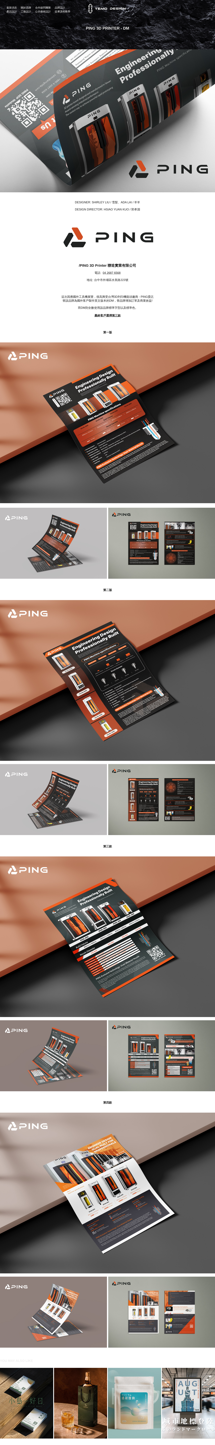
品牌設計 (60, 7)
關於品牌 (26, 7)
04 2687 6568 (112, 272)
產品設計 (11, 11)
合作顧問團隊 (43, 7)
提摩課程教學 (62, 11)
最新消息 (11, 7)
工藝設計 (26, 11)
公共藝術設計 (43, 11)
